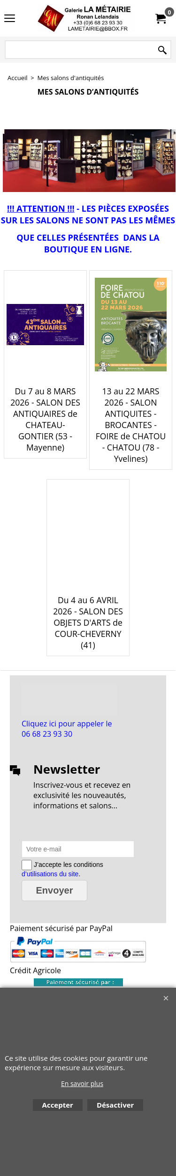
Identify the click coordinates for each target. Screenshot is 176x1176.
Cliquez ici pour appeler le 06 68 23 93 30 (67, 728)
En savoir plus (82, 1083)
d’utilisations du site (50, 874)
